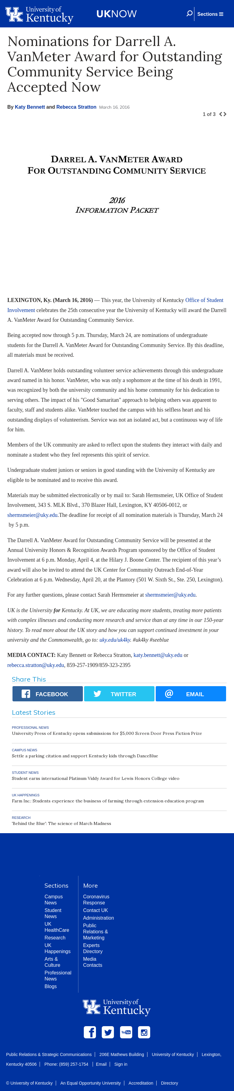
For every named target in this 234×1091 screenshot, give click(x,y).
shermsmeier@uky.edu (32, 515)
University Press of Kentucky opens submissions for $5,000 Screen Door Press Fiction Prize (107, 733)
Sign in (120, 1064)
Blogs (50, 986)
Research (54, 937)
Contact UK (95, 910)
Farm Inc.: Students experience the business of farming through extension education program (108, 801)
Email (101, 1064)
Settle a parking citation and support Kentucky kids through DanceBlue (85, 756)
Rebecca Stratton (76, 107)
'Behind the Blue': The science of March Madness (61, 823)
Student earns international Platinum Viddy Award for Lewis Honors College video (95, 778)
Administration (98, 918)
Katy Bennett (30, 107)
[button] (210, 14)
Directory (169, 1083)
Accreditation (141, 1083)
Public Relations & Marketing (95, 931)
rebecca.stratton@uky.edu (35, 665)
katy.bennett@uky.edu (157, 655)
